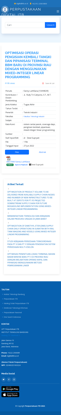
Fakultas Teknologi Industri (34, 116)
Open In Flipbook (21, 165)
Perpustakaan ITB (11, 299)
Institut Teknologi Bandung (14, 294)
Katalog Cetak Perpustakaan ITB (16, 303)
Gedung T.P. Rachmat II (10, 335)
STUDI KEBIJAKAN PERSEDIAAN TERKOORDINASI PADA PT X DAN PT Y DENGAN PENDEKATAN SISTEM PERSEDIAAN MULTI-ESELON (31, 244)
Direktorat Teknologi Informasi (16, 308)
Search (50, 25)
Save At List (48, 83)
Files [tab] (17, 152)
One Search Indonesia (12, 317)
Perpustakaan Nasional (13, 312)
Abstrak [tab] (42, 152)
